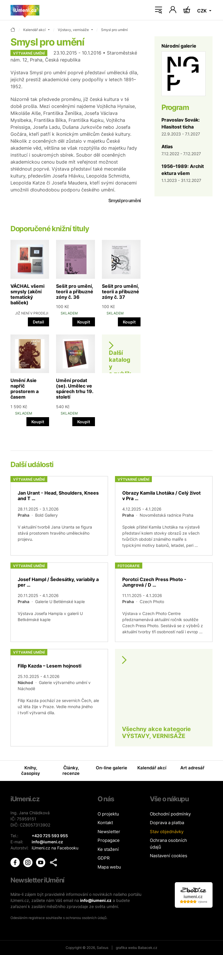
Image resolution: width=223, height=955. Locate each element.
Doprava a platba (167, 822)
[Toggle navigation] (158, 10)
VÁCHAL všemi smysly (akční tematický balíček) (27, 294)
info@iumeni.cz (96, 900)
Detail (38, 321)
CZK (202, 11)
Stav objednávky (167, 831)
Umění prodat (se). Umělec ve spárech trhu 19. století (74, 388)
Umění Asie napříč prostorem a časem (24, 388)
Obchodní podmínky (170, 814)
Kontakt (105, 822)
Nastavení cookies (168, 855)
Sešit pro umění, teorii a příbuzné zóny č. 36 (74, 291)
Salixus (102, 947)
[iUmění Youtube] (41, 862)
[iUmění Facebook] (15, 862)
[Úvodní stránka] (24, 10)
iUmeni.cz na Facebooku (55, 847)
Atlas (167, 146)
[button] (53, 862)
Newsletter (109, 831)
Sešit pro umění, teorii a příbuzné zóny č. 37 (120, 291)
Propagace (109, 840)
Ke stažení (108, 849)
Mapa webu (109, 867)
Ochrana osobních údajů (168, 844)
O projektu (108, 814)
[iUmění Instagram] (28, 862)
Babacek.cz (147, 947)
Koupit (83, 321)
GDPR (104, 858)
